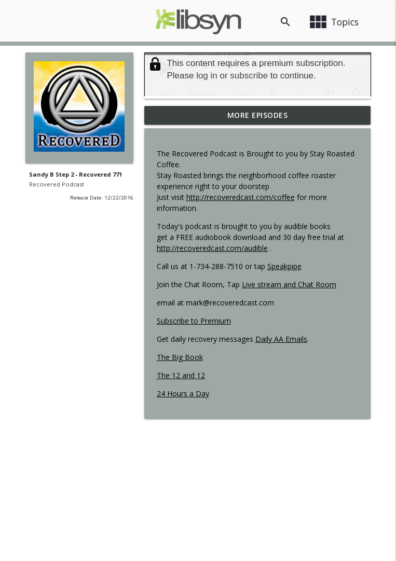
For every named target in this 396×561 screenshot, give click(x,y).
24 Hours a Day (183, 393)
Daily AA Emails (281, 339)
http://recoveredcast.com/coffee (240, 197)
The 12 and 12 (181, 375)
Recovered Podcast (56, 184)
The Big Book (180, 357)
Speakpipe (284, 266)
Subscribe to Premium (194, 321)
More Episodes (257, 115)
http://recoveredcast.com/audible (212, 248)
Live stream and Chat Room (289, 284)
